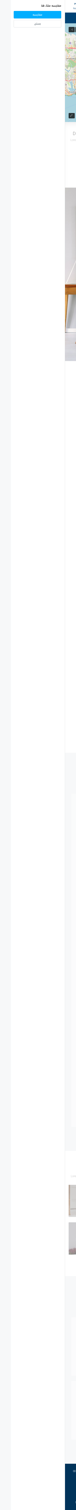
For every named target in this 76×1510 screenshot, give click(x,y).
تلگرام (48, 1471)
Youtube (15, 1471)
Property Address (45, 253)
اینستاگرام (32, 1471)
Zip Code (51, 284)
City (53, 268)
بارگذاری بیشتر (38, 167)
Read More (49, 460)
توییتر (62, 1471)
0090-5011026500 (53, 4)
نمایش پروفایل (38, 868)
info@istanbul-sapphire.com (53, 8)
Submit (38, 335)
